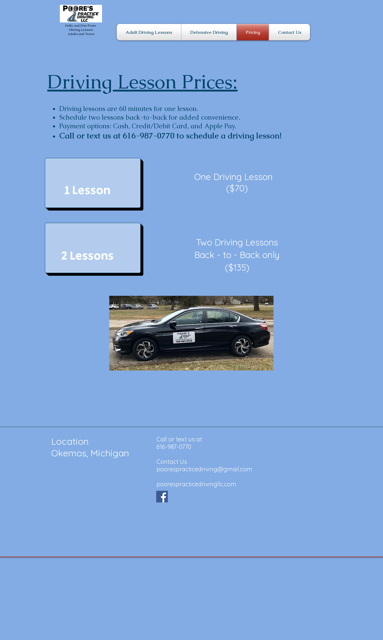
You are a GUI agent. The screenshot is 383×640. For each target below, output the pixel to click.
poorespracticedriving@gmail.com (204, 469)
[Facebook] (162, 496)
